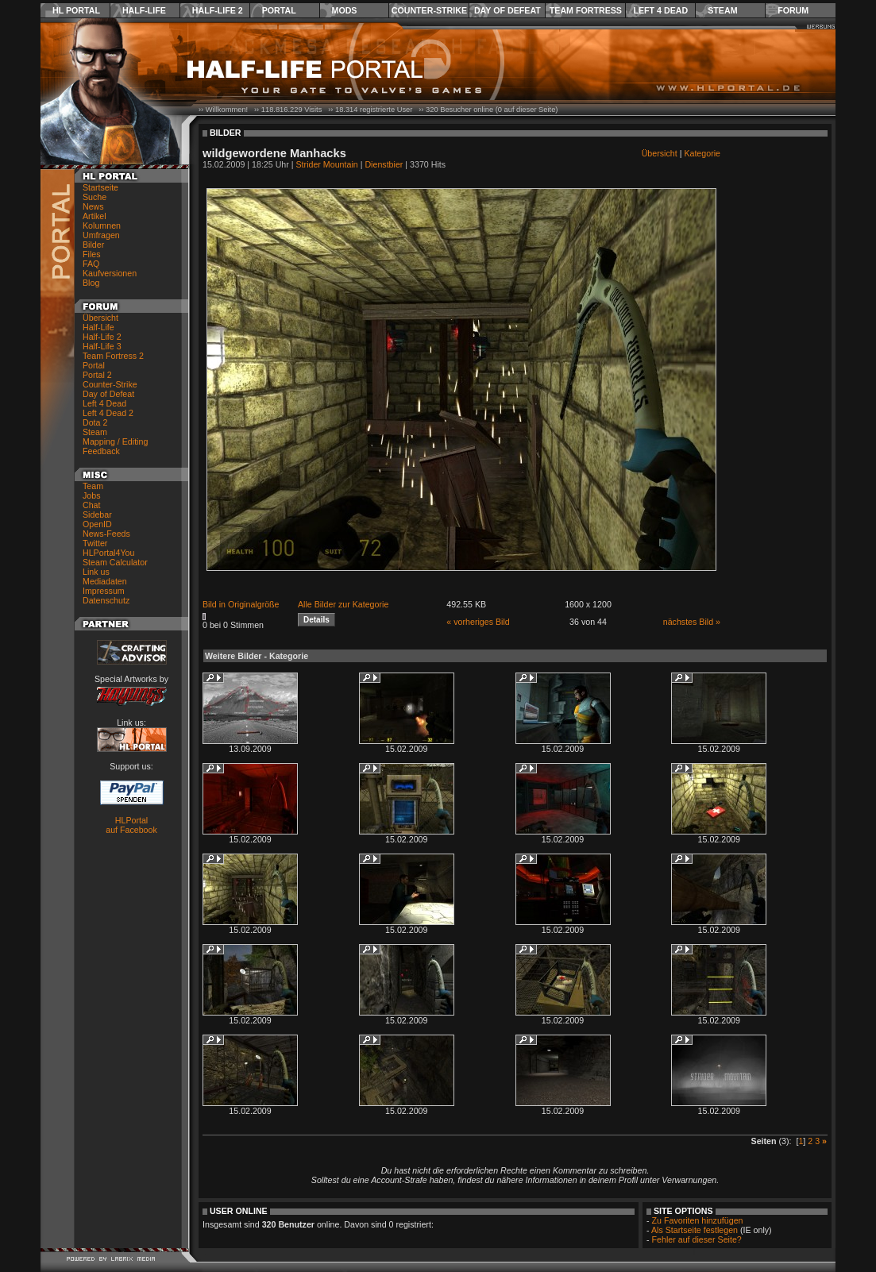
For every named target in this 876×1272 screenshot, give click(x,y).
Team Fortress (586, 10)
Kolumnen (102, 225)
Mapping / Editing (115, 441)
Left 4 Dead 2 (108, 413)
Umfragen (101, 235)
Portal (279, 10)
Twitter (95, 543)
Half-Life (144, 10)
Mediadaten (105, 581)
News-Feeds (106, 533)
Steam (722, 10)
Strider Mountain (327, 164)
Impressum (104, 591)
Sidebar (97, 514)
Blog (91, 282)
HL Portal (76, 10)
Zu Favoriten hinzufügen (697, 1220)
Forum (793, 10)
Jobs (92, 495)
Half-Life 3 (102, 346)
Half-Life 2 (217, 10)
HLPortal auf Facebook (131, 825)
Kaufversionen (110, 273)
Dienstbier (384, 164)
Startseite (100, 187)
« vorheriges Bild (477, 621)
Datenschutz (106, 600)
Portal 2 (97, 375)
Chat (92, 505)
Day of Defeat (507, 10)
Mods (344, 10)
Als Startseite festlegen (694, 1230)
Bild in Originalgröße (241, 604)
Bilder (93, 244)
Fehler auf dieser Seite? (697, 1239)
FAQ (91, 263)
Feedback (101, 451)
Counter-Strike (429, 10)
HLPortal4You (108, 552)
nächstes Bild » (691, 621)
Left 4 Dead (660, 10)
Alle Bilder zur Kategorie (343, 604)
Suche (94, 197)
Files (92, 254)
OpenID (97, 524)
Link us (96, 571)
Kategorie (702, 153)
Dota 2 (95, 422)
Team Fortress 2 (113, 355)
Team (93, 486)
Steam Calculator (115, 562)
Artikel (94, 216)
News (93, 206)
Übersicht (100, 317)
